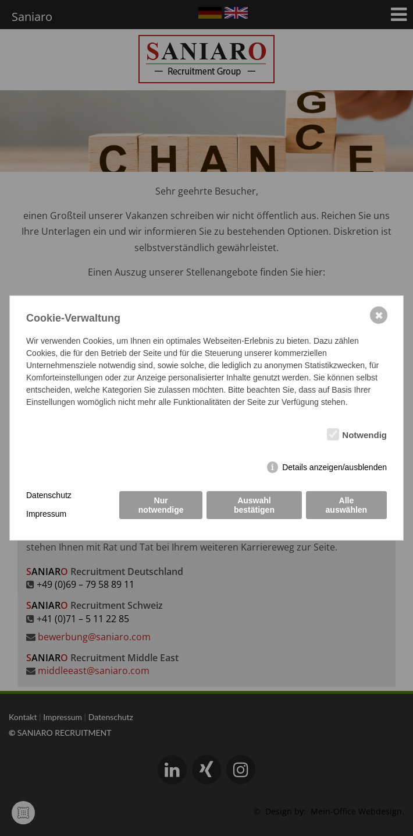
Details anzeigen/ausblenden (334, 467)
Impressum (46, 513)
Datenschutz (49, 495)
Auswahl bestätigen (254, 505)
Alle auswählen (347, 505)
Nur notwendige (161, 505)
